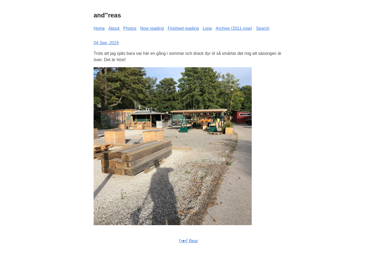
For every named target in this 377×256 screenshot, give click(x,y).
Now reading (152, 28)
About (114, 28)
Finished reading (183, 28)
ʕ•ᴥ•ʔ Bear (188, 241)
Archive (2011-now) (234, 28)
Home (99, 28)
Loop (207, 28)
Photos (130, 28)
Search (262, 28)
